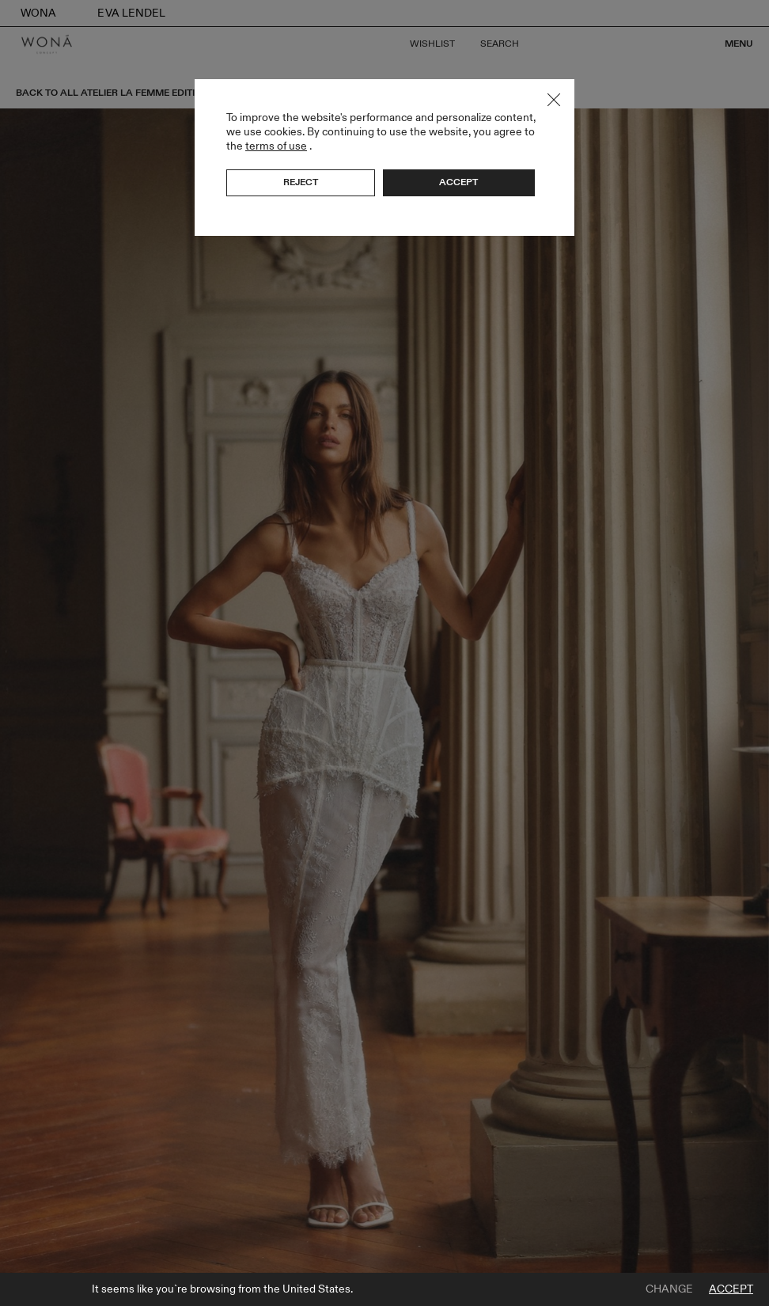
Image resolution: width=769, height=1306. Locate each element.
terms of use (276, 146)
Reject (300, 182)
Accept (731, 1289)
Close (553, 99)
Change (669, 1289)
